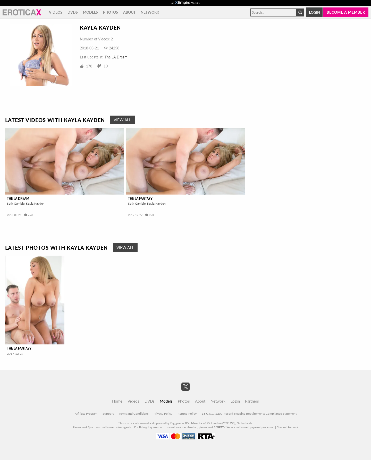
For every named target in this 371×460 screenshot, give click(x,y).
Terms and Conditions (133, 413)
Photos (110, 12)
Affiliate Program (86, 413)
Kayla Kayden (35, 203)
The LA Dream (116, 57)
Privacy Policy (163, 413)
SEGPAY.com (222, 427)
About (129, 12)
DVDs (73, 12)
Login (314, 12)
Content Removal (287, 427)
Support (108, 413)
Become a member (346, 12)
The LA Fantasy (140, 199)
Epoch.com (94, 427)
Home (117, 401)
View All (122, 119)
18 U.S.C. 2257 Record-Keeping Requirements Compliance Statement (249, 413)
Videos (55, 12)
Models (90, 12)
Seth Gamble (15, 203)
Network (150, 12)
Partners (252, 401)
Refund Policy (187, 413)
